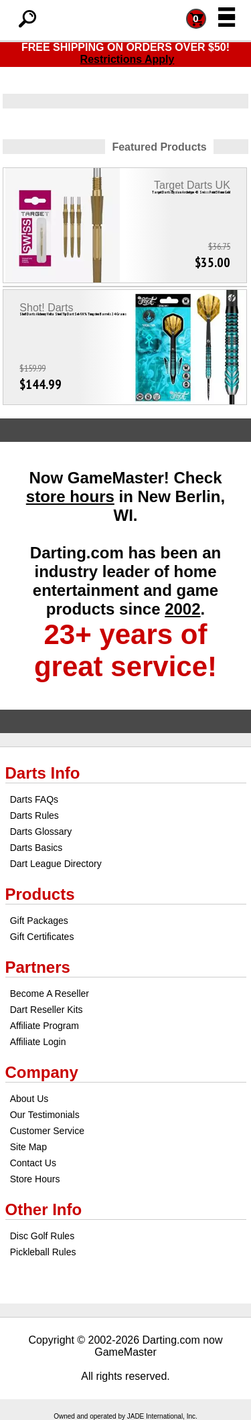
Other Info (43, 1209)
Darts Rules (34, 815)
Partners (37, 967)
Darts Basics (36, 847)
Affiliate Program (44, 1025)
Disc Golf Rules (42, 1236)
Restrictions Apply (127, 59)
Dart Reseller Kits (46, 1009)
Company (41, 1072)
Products (40, 894)
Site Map (28, 1146)
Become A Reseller (49, 993)
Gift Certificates (42, 936)
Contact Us (33, 1163)
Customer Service (47, 1130)
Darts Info (42, 773)
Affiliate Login (38, 1041)
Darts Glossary (41, 831)
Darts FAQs (34, 799)
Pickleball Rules (43, 1252)
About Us (29, 1098)
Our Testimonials (45, 1114)
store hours (70, 496)
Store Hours (35, 1179)
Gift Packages (39, 920)
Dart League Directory (56, 863)
